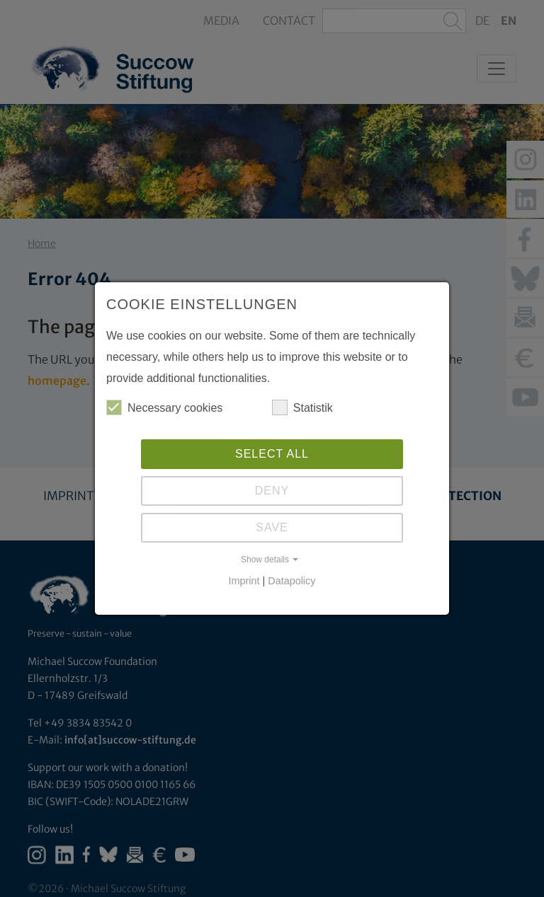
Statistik (302, 407)
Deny (272, 491)
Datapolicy (291, 580)
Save (272, 527)
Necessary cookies (164, 407)
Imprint (244, 580)
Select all (272, 454)
